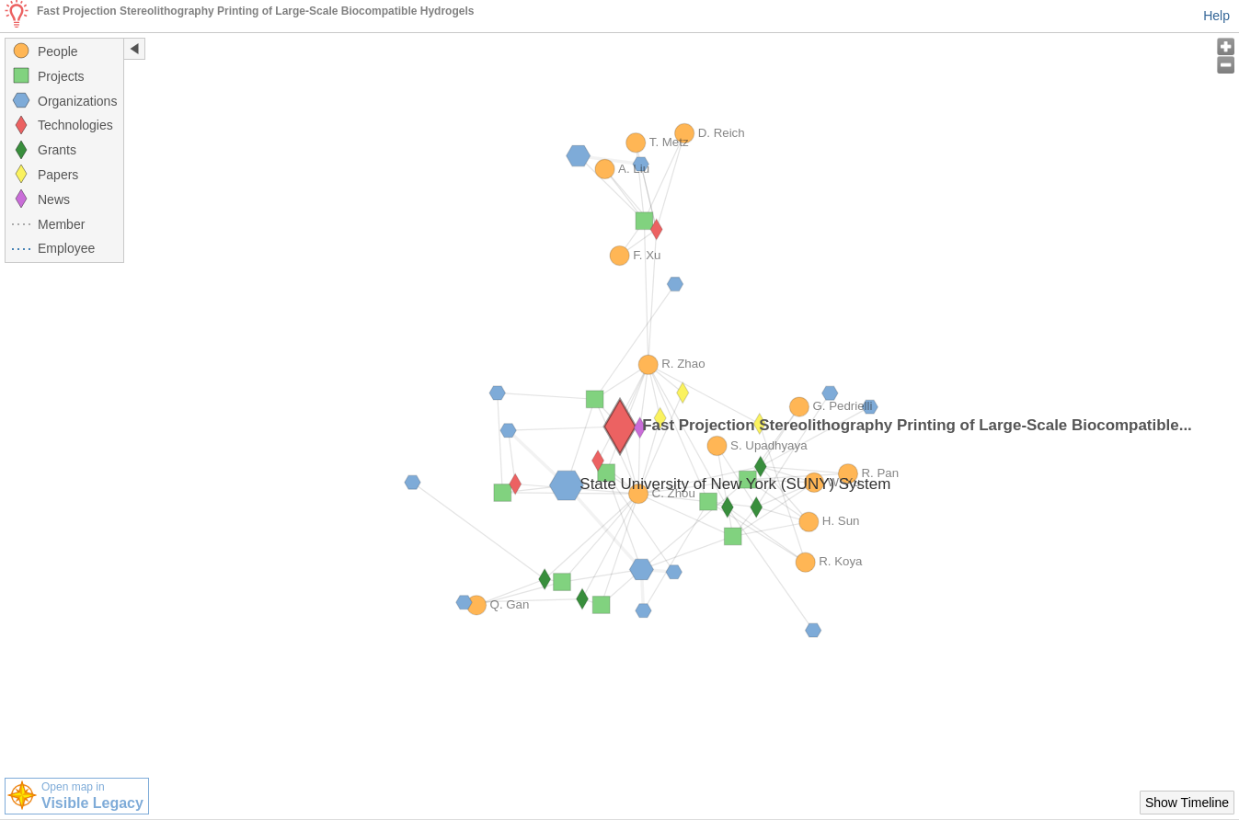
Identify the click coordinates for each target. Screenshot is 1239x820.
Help (1216, 15)
